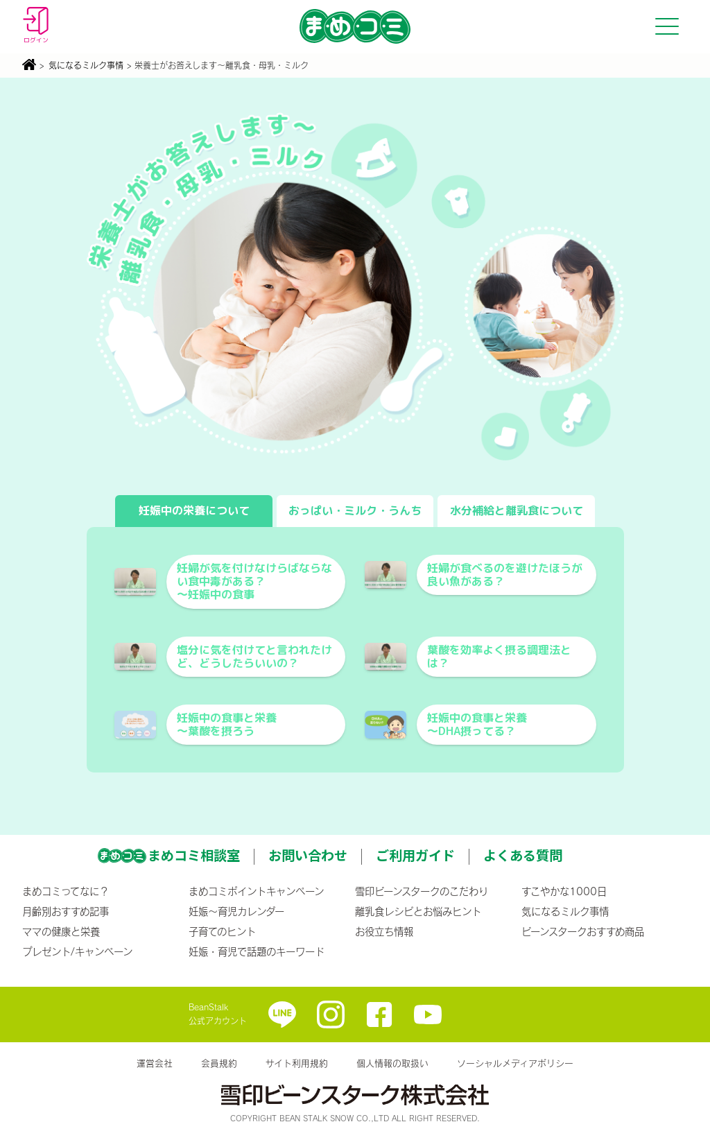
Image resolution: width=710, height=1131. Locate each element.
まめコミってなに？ (65, 891)
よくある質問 (522, 855)
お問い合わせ (307, 855)
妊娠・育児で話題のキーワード (256, 951)
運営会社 (155, 1063)
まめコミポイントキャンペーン (256, 891)
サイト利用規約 (297, 1063)
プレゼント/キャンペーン (77, 951)
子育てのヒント (222, 931)
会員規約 (219, 1063)
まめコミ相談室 (194, 855)
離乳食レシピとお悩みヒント (418, 911)
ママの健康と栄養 (61, 931)
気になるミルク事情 (86, 65)
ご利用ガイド (415, 855)
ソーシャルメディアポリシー (515, 1063)
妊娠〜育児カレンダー (236, 911)
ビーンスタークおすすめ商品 (582, 931)
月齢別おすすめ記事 (65, 911)
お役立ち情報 (384, 931)
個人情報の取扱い (392, 1063)
